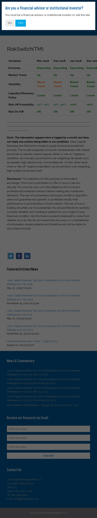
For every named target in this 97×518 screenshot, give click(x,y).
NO (10, 23)
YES (20, 23)
